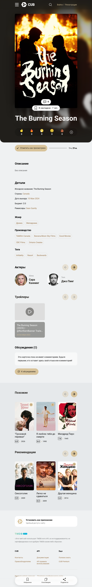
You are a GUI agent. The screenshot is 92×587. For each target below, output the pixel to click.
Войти (60, 4)
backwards (41, 255)
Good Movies (65, 236)
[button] (74, 267)
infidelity (20, 255)
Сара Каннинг (34, 281)
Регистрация (71, 4)
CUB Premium (64, 561)
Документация (43, 558)
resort (30, 255)
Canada (26, 194)
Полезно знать (65, 558)
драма (19, 223)
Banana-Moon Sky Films (44, 236)
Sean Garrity (31, 208)
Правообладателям (23, 561)
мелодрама (31, 223)
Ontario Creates (35, 242)
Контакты (19, 558)
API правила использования (43, 563)
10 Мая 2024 (33, 198)
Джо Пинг (67, 281)
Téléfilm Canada (23, 236)
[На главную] (28, 4)
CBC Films (20, 242)
